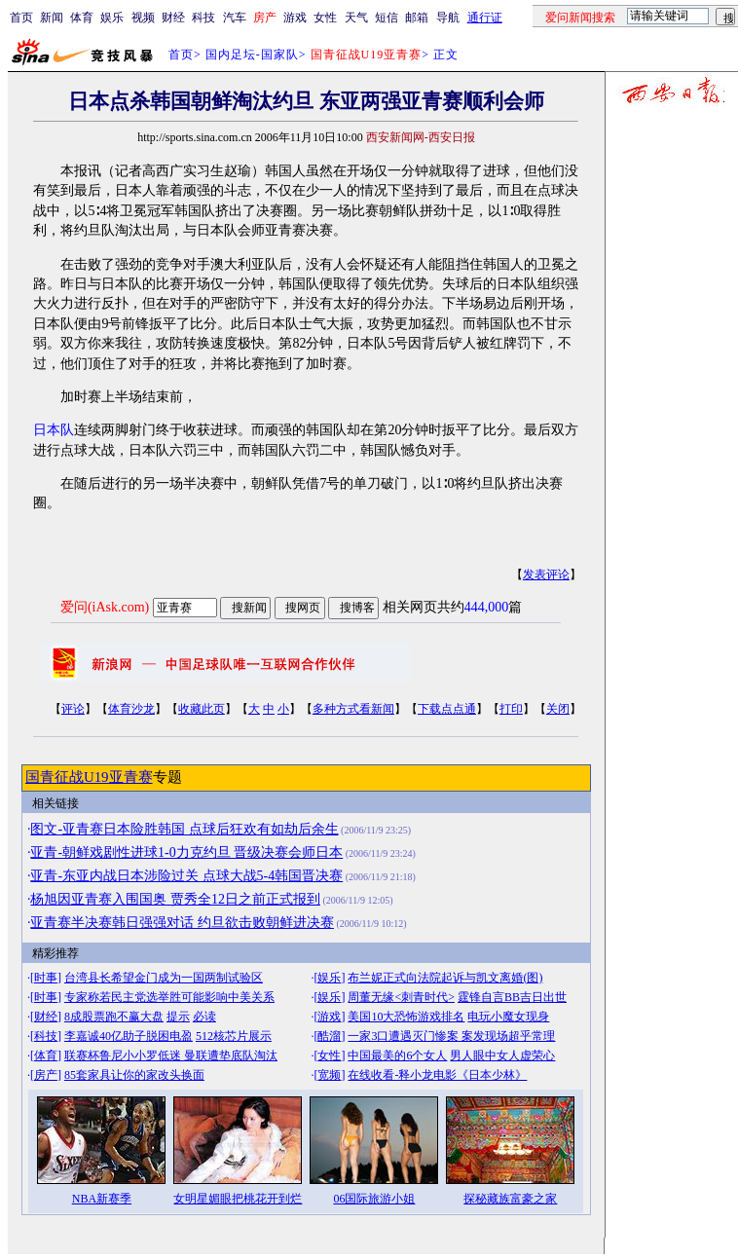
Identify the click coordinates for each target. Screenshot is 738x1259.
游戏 (295, 17)
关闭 (558, 709)
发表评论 (546, 574)
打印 (511, 709)
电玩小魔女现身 (508, 1016)
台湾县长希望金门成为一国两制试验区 (163, 977)
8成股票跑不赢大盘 (114, 1016)
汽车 (234, 17)
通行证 (484, 17)
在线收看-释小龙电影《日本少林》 (437, 1075)
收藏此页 (201, 709)
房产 (45, 1075)
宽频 (329, 1075)
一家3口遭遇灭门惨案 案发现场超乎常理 (451, 1036)
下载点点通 (447, 709)
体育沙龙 (131, 709)
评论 (73, 709)
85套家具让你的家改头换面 (134, 1075)
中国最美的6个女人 (397, 1055)
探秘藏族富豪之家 (510, 1198)
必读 (204, 1016)
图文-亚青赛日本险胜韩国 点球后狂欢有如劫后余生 (184, 829)
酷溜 (329, 1036)
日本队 (53, 430)
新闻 (51, 17)
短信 (386, 17)
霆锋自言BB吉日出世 (512, 997)
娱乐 (112, 17)
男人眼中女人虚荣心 (502, 1055)
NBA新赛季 (101, 1198)
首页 (21, 17)
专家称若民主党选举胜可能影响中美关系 (169, 997)
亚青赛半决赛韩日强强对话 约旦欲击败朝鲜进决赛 (182, 922)
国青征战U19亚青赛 (89, 777)
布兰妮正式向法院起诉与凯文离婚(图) (445, 977)
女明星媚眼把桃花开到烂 (237, 1198)
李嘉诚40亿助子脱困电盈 (128, 1036)
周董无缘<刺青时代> (401, 997)
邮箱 (416, 17)
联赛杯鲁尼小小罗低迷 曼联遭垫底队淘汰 (170, 1055)
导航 (448, 17)
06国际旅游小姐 (374, 1198)
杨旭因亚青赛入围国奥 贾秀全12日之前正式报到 (175, 899)
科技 (203, 17)
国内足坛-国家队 (252, 54)
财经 (173, 17)
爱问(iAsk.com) (104, 607)
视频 (143, 17)
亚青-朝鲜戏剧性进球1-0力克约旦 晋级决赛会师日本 (186, 852)
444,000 (486, 607)
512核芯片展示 (234, 1036)
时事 (45, 977)
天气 (356, 17)
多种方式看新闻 (353, 709)
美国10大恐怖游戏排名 (406, 1016)
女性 (325, 17)
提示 (178, 1016)
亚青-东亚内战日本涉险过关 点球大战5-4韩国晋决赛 (186, 876)
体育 (81, 17)
